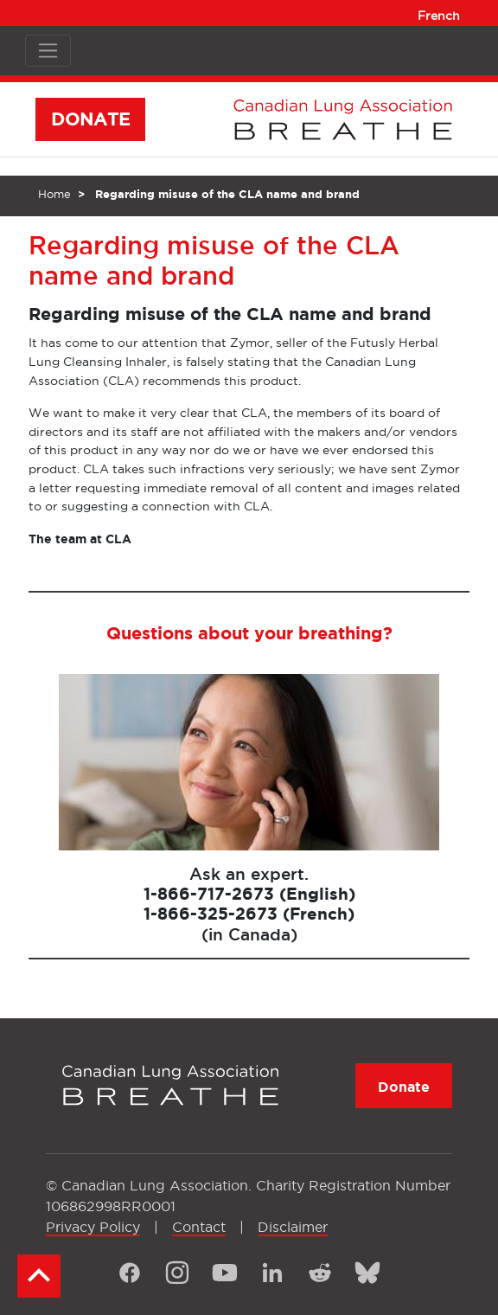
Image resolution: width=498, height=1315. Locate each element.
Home (54, 194)
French (439, 15)
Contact (199, 1227)
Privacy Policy (93, 1227)
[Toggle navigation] (48, 51)
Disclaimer (293, 1227)
